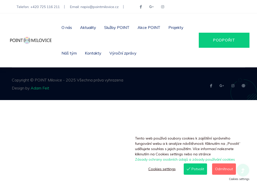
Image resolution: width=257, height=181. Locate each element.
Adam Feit (40, 87)
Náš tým (69, 53)
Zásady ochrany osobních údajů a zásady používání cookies (185, 159)
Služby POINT (117, 27)
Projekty (175, 27)
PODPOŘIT (224, 40)
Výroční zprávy (123, 53)
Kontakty (93, 53)
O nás (66, 27)
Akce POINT (149, 27)
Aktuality (88, 27)
